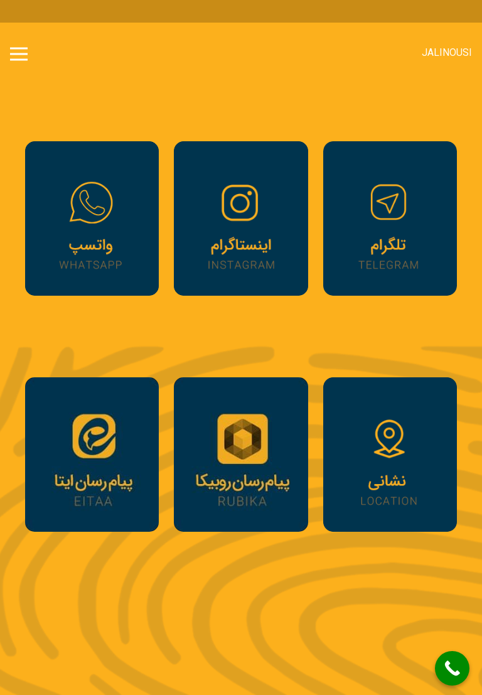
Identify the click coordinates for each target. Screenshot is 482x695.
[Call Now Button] (452, 668)
